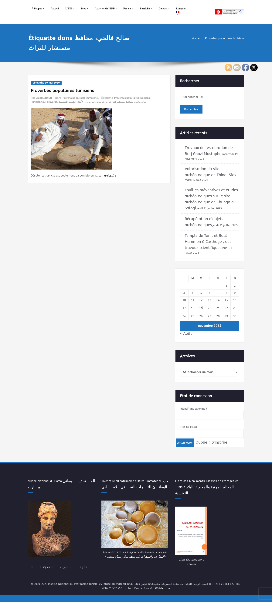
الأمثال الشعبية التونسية (74, 102)
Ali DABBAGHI (44, 98)
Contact (162, 8)
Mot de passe (189, 432)
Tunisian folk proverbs (45, 102)
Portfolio (145, 8)
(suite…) (109, 175)
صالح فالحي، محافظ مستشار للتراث (134, 102)
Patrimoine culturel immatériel (83, 98)
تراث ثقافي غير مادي (100, 102)
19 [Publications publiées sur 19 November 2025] (201, 313)
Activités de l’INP (105, 8)
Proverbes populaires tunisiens (223, 38)
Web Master (176, 594)
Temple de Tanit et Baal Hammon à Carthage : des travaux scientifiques (208, 246)
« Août (186, 338)
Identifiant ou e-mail (194, 414)
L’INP (68, 8)
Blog (83, 8)
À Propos (37, 8)
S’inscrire (220, 448)
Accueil (55, 8)
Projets (127, 8)
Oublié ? (203, 448)
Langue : (181, 10)
